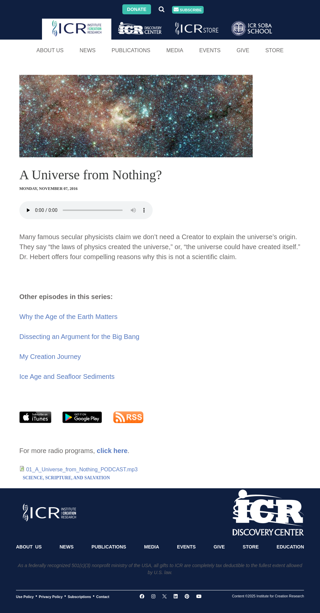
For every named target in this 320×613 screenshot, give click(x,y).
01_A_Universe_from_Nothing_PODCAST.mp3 (81, 469)
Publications (131, 50)
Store (274, 50)
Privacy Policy (51, 596)
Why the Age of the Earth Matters (68, 316)
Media (174, 50)
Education (290, 546)
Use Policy (25, 596)
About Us (50, 50)
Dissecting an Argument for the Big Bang (79, 336)
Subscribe (188, 10)
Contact (102, 596)
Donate (136, 9)
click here (112, 450)
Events (210, 50)
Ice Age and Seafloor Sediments (67, 376)
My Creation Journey (50, 356)
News (88, 50)
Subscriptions (79, 596)
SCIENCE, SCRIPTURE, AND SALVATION (66, 477)
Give (243, 50)
